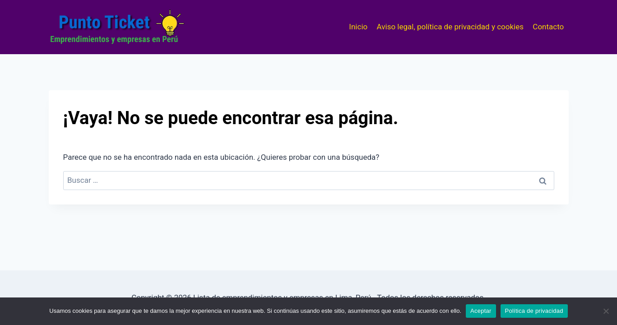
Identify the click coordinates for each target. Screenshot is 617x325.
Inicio (358, 26)
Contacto (548, 26)
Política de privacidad (534, 310)
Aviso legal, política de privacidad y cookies (450, 26)
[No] (605, 311)
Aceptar (481, 310)
